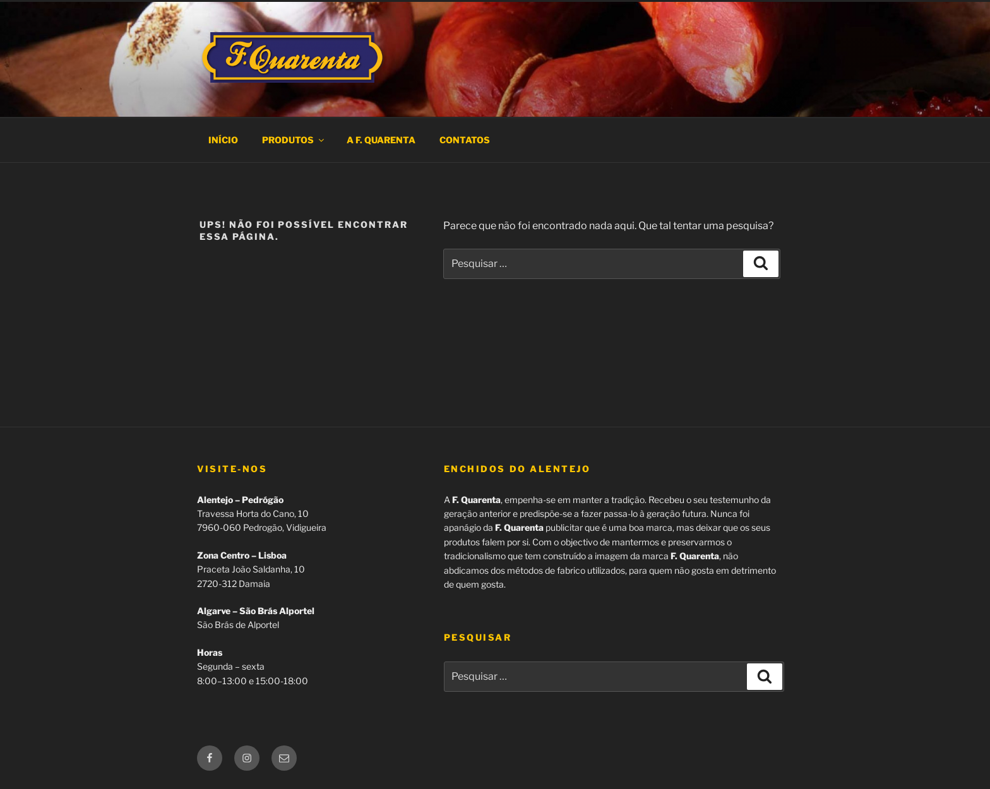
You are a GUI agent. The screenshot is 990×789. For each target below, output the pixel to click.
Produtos (294, 139)
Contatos (464, 139)
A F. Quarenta (381, 139)
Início (223, 139)
